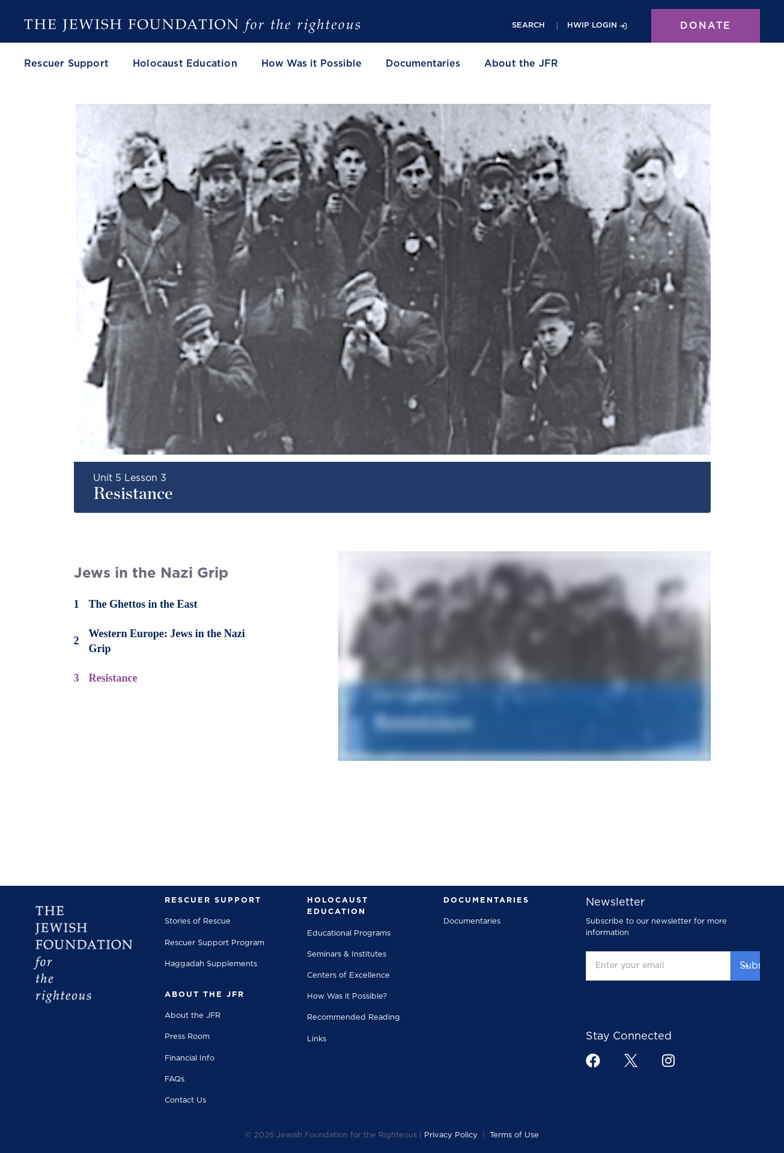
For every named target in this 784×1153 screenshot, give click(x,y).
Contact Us (185, 1100)
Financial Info (189, 1058)
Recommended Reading (353, 1017)
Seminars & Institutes (346, 954)
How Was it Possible (311, 63)
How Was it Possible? (347, 996)
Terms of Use (514, 1135)
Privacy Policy (451, 1135)
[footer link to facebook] (593, 1060)
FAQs (174, 1079)
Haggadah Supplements (211, 964)
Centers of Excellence (348, 975)
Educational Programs (348, 933)
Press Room (187, 1037)
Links (316, 1039)
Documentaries (423, 63)
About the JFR (192, 1016)
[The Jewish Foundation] (192, 26)
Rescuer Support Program (214, 943)
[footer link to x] (630, 1060)
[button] (66, 63)
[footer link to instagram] (668, 1060)
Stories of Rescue (198, 921)
